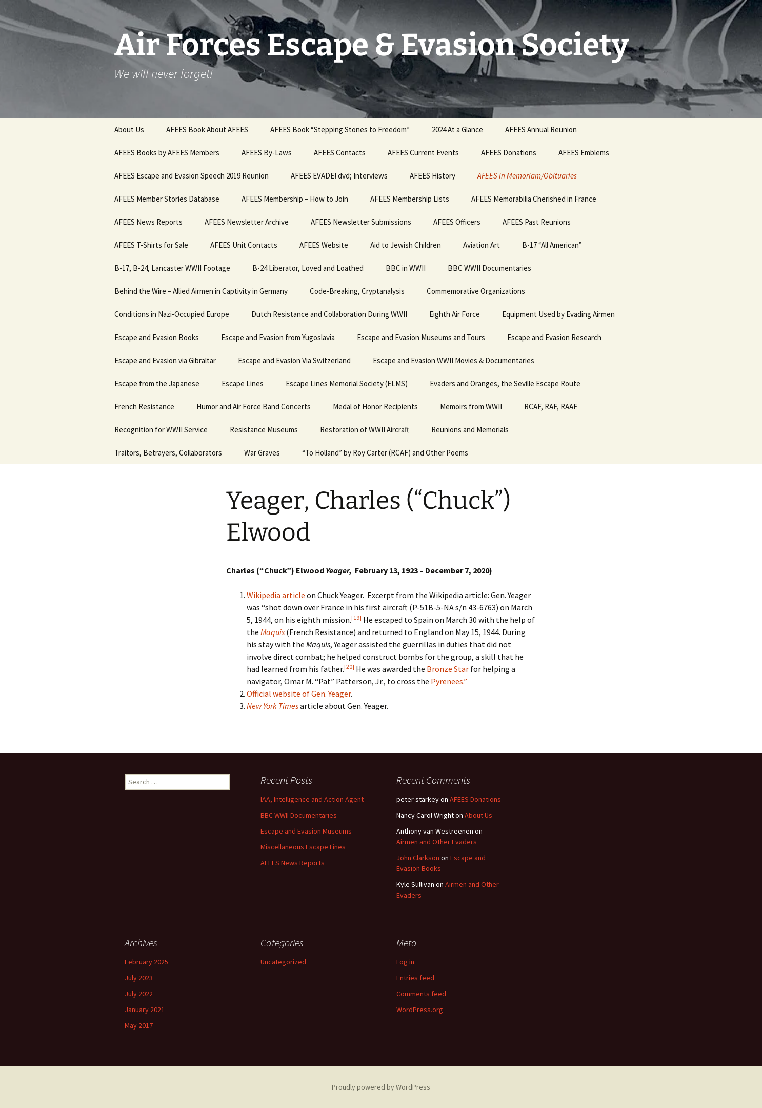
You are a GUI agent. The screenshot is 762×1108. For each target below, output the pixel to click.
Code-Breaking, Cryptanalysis (357, 291)
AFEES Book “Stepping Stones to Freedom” (340, 129)
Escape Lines (243, 383)
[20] (349, 666)
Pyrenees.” (449, 681)
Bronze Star (448, 669)
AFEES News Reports (148, 222)
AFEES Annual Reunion (541, 129)
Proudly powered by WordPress (381, 1087)
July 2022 (139, 993)
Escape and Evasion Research (554, 337)
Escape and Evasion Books (156, 337)
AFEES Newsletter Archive (247, 222)
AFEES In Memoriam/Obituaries (527, 176)
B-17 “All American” (552, 245)
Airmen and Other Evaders (436, 841)
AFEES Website (323, 245)
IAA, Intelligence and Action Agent (312, 799)
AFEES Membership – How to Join (295, 199)
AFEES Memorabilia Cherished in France (533, 199)
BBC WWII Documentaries (489, 268)
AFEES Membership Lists (409, 199)
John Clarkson (417, 857)
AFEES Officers (456, 222)
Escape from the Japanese (156, 383)
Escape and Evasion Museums (306, 831)
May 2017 (139, 1025)
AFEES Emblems (583, 152)
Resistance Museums (264, 429)
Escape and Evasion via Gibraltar (165, 360)
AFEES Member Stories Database (166, 199)
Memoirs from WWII (471, 406)
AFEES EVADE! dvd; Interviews (339, 176)
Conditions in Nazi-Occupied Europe (171, 314)
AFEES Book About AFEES (207, 129)
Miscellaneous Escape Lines (303, 847)
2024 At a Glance (457, 129)
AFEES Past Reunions (537, 222)
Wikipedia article (276, 595)
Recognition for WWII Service (161, 429)
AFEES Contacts (340, 152)
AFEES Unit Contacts (243, 245)
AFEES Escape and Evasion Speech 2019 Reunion (191, 176)
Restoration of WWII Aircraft (364, 429)
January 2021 (145, 1009)
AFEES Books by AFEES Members (166, 152)
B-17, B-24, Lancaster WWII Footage (172, 268)
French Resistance (144, 406)
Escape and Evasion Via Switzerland (294, 360)
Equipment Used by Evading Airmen (558, 314)
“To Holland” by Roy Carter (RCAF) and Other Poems (385, 453)
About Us (129, 129)
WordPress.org (419, 1009)
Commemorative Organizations (476, 291)
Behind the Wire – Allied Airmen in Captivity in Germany (201, 291)
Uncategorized (283, 961)
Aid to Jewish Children (405, 245)
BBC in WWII (406, 268)
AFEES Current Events (423, 152)
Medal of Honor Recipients (375, 406)
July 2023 (139, 977)
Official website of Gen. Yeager (299, 693)
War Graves (262, 453)
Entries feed (415, 977)
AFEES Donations (508, 152)
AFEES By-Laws (267, 152)
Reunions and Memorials (470, 429)
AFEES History (432, 176)
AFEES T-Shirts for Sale (151, 245)
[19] (356, 617)
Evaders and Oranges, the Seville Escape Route (505, 383)
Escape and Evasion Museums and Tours (421, 337)
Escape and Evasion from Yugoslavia (278, 337)
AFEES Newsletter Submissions (361, 222)
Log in (405, 961)
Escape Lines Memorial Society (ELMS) (347, 383)
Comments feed (421, 993)
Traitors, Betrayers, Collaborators (168, 453)
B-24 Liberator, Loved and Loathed (308, 268)
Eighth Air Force (454, 314)
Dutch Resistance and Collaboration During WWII (329, 314)
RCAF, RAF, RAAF (550, 406)
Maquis (272, 632)
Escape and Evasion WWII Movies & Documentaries (453, 360)
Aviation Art (481, 245)
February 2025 (146, 961)
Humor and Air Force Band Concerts (253, 406)
